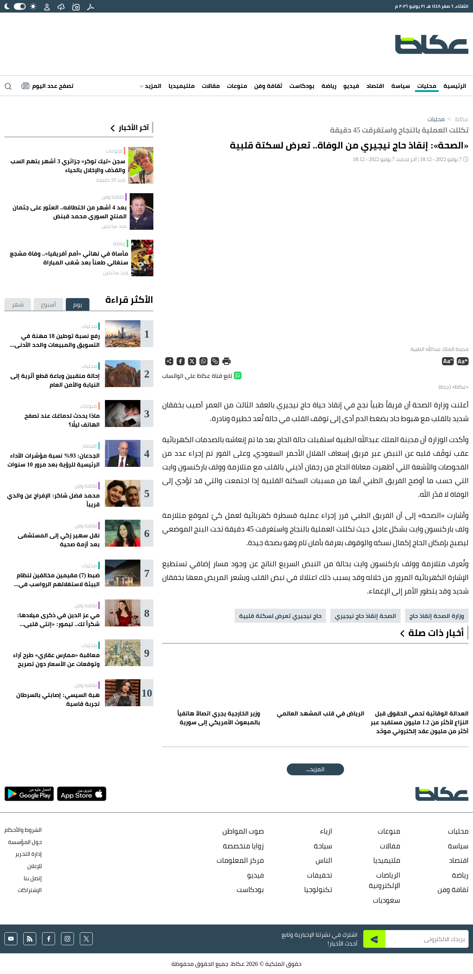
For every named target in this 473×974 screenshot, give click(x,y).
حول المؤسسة (25, 842)
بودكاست (301, 85)
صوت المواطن (243, 831)
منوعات (237, 85)
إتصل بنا (33, 878)
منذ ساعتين (114, 226)
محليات (426, 85)
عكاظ (457, 119)
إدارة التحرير (28, 853)
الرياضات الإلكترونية (384, 880)
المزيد (150, 85)
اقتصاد (375, 85)
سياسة (400, 85)
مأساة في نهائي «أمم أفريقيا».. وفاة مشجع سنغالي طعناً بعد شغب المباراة (69, 258)
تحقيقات (319, 875)
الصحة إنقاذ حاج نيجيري (365, 615)
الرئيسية (454, 85)
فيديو (351, 85)
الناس (324, 860)
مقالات (211, 85)
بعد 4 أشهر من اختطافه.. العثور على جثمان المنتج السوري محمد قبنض (70, 212)
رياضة (328, 85)
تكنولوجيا (318, 889)
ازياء (326, 831)
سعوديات (386, 900)
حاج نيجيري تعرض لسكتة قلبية (280, 615)
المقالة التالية (315, 769)
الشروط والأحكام (23, 829)
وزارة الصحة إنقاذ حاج (436, 615)
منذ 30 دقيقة (110, 180)
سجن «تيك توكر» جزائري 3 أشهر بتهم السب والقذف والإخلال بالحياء (67, 165)
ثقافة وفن (268, 85)
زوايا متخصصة (243, 845)
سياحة (323, 845)
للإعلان (34, 866)
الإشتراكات (30, 890)
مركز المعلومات (240, 860)
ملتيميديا (182, 85)
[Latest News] (47, 85)
